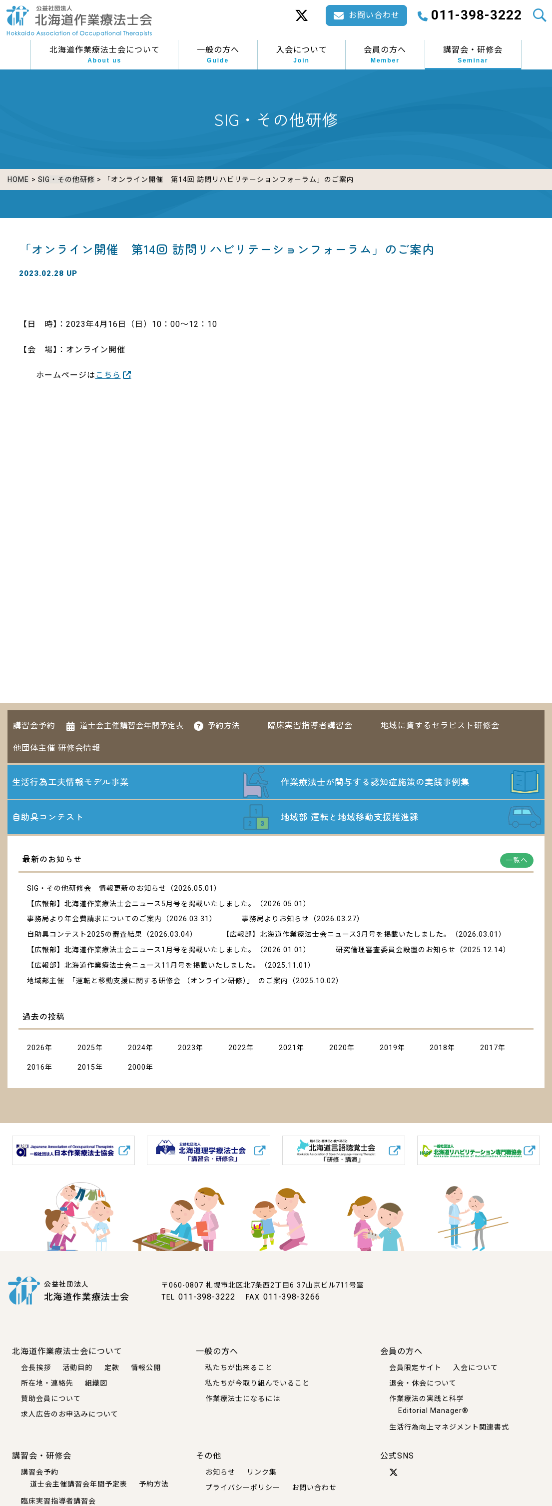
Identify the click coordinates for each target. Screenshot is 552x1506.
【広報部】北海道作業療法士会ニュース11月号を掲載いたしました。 (143, 966)
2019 (389, 1049)
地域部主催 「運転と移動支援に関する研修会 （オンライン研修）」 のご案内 (157, 982)
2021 (288, 1049)
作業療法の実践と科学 (426, 1399)
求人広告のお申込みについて (69, 1414)
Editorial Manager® (433, 1410)
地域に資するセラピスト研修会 (440, 723)
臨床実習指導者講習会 (310, 723)
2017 (489, 1049)
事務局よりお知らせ (275, 920)
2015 (86, 1068)
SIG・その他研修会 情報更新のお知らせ (96, 889)
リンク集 (262, 1472)
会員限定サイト (415, 1368)
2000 (137, 1068)
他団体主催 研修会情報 (56, 746)
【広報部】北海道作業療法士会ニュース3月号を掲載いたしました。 (336, 935)
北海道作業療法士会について (104, 55)
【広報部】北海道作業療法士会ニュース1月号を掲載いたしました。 (141, 951)
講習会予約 (34, 723)
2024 (137, 1049)
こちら (108, 374)
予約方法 (224, 723)
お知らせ (220, 1472)
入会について (301, 55)
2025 (86, 1049)
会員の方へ (385, 55)
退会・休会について (423, 1383)
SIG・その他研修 (65, 179)
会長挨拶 (36, 1368)
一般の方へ (218, 55)
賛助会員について (51, 1399)
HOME (18, 179)
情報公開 (146, 1368)
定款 (111, 1368)
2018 (439, 1049)
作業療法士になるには (242, 1399)
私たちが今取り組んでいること (257, 1383)
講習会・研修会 (473, 55)
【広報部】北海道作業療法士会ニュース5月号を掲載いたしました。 (141, 905)
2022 (237, 1049)
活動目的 (77, 1368)
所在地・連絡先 (47, 1383)
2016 (36, 1068)
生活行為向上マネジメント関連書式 (449, 1427)
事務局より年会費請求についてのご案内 (94, 920)
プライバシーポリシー (242, 1488)
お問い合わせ (314, 1488)
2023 (187, 1049)
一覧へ (517, 861)
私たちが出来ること (239, 1368)
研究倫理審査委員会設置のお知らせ (396, 951)
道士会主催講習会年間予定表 (132, 723)
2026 (36, 1049)
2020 (338, 1049)
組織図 (96, 1383)
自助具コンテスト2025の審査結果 (84, 935)
